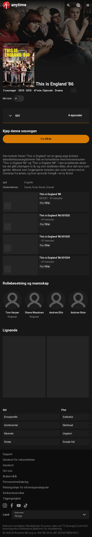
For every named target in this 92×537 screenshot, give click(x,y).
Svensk (50, 187)
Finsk (35, 187)
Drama (59, 90)
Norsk (42, 187)
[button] (46, 116)
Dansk (27, 187)
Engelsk (28, 182)
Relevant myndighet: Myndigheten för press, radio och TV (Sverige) (39, 526)
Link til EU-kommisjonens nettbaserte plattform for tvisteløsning (46, 527)
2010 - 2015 (25, 90)
